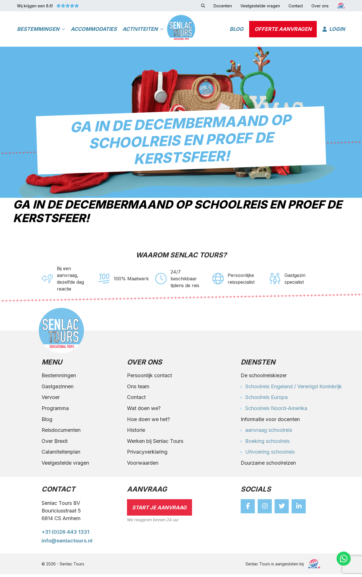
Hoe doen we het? (148, 422)
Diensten (258, 365)
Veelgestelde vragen (65, 466)
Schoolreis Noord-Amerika (276, 411)
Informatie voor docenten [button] (270, 422)
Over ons (144, 365)
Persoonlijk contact (149, 378)
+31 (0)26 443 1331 (65, 535)
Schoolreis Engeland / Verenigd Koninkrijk (293, 389)
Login (333, 30)
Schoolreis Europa (266, 400)
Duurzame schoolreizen (268, 466)
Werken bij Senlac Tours (155, 444)
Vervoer (51, 400)
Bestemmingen (41, 30)
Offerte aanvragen (283, 30)
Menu (52, 365)
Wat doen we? (144, 411)
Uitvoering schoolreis (270, 455)
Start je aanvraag (159, 510)
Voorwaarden (142, 466)
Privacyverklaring (147, 455)
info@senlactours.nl (67, 544)
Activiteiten (142, 30)
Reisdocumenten (61, 433)
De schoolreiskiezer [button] (264, 378)
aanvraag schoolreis (268, 433)
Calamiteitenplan (61, 455)
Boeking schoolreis (267, 444)
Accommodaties (94, 30)
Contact (136, 400)
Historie (136, 433)
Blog (237, 30)
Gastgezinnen (58, 389)
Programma (55, 411)
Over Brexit (55, 444)
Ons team (138, 389)
